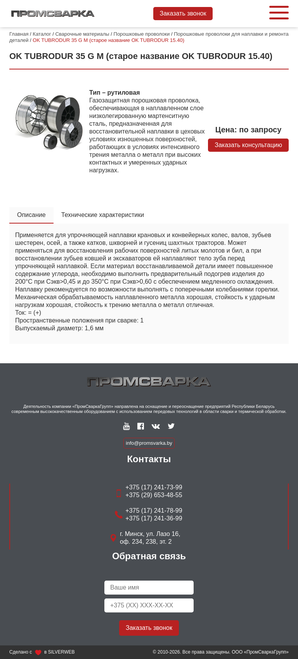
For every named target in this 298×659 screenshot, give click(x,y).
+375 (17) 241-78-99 (153, 510)
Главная (18, 34)
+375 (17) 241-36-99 (153, 518)
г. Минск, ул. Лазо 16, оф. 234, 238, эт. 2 (150, 538)
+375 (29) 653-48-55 (153, 495)
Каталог (42, 34)
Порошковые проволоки (142, 34)
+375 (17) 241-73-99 (153, 487)
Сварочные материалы (82, 34)
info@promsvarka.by (149, 443)
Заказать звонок (183, 13)
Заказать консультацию (248, 145)
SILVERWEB (61, 652)
